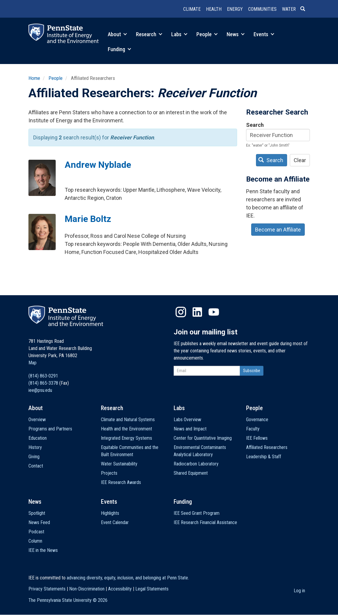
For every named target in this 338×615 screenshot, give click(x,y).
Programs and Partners (50, 429)
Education (37, 438)
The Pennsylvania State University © (67, 600)
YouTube (213, 312)
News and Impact (190, 429)
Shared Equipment (191, 473)
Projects (109, 473)
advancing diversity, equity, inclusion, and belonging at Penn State (127, 578)
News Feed (39, 522)
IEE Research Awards (121, 482)
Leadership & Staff (263, 456)
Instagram (181, 312)
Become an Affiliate (278, 229)
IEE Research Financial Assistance (205, 522)
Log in (299, 590)
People (207, 34)
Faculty (253, 429)
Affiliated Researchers (266, 447)
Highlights (110, 513)
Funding (119, 49)
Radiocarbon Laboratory (196, 464)
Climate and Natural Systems (128, 419)
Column (35, 541)
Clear (300, 160)
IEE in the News (43, 550)
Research (149, 34)
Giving (34, 456)
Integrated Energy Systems (126, 438)
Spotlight (36, 513)
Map (32, 363)
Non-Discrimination (86, 589)
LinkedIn (197, 312)
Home (34, 78)
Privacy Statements (47, 589)
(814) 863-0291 (43, 376)
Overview (37, 419)
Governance (257, 419)
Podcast (36, 532)
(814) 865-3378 (43, 383)
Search (255, 125)
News (236, 34)
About (117, 34)
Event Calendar (115, 522)
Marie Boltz (88, 219)
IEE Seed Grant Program (196, 513)
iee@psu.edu (40, 390)
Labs (179, 34)
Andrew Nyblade (98, 164)
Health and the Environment (126, 429)
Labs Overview (187, 419)
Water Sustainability (119, 464)
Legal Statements (152, 589)
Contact (35, 466)
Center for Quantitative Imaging (203, 438)
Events (264, 34)
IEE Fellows (257, 438)
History (35, 447)
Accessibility (120, 589)
